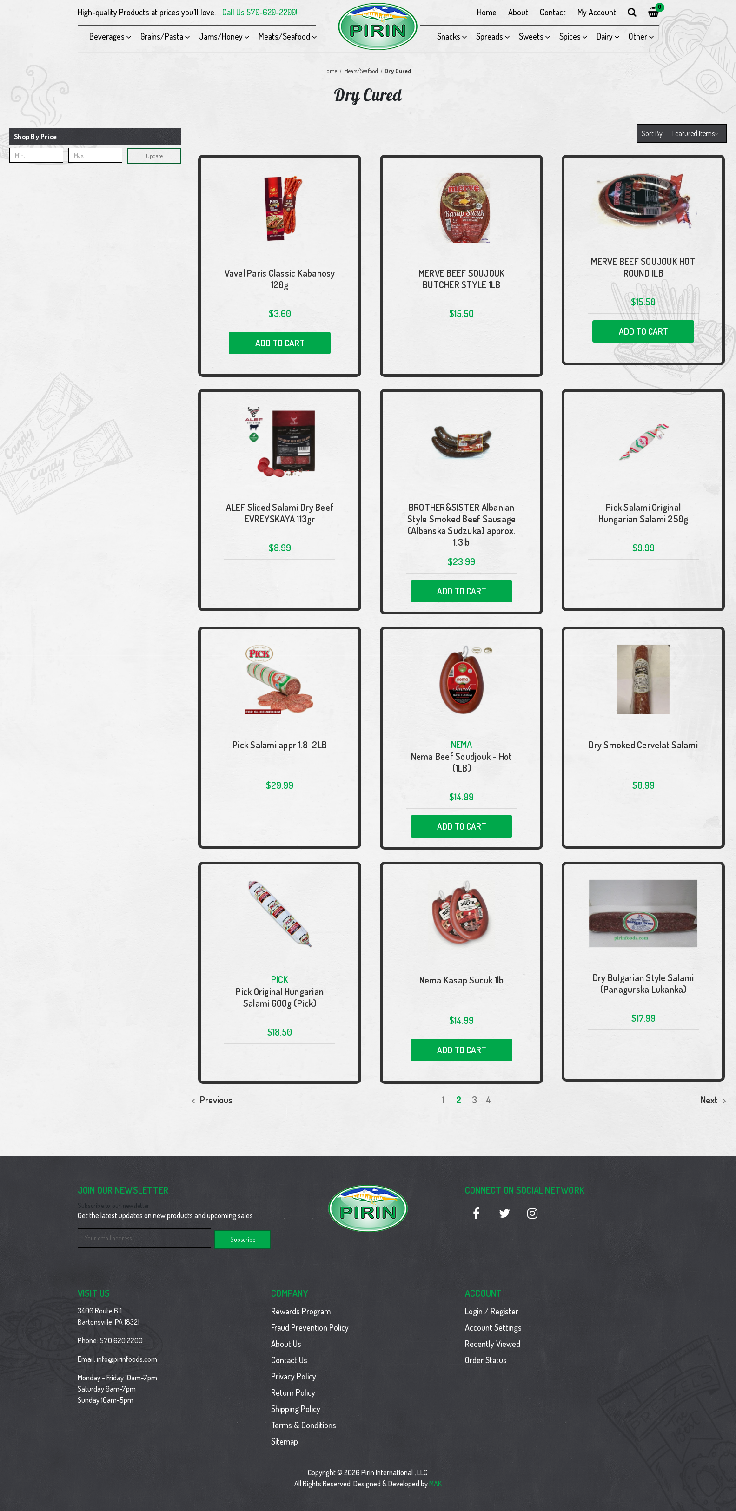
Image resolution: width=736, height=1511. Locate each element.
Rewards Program (301, 1310)
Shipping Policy (295, 1407)
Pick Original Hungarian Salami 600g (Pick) (280, 997)
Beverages (107, 36)
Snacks (448, 36)
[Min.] (36, 155)
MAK (435, 1482)
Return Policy (293, 1391)
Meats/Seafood (284, 36)
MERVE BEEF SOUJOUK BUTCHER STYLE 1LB (461, 278)
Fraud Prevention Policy (310, 1326)
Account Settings (493, 1326)
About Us (286, 1342)
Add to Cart (280, 343)
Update (154, 155)
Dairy (605, 36)
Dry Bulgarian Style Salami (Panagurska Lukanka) (643, 983)
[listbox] (697, 133)
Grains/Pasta (161, 36)
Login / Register (491, 1310)
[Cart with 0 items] (653, 12)
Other (638, 36)
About (518, 12)
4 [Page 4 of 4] (488, 1100)
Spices (570, 36)
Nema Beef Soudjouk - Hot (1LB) (461, 762)
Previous (211, 1100)
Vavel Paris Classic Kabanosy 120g (280, 278)
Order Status (486, 1358)
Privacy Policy (293, 1375)
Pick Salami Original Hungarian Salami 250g (643, 513)
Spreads (489, 36)
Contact (553, 12)
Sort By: (653, 133)
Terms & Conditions (303, 1424)
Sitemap (284, 1440)
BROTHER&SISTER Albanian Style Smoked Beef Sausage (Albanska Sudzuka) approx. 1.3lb (461, 524)
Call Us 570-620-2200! (259, 12)
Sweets (531, 36)
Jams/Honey (221, 36)
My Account (596, 12)
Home (487, 12)
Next (714, 1100)
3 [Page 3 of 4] (474, 1100)
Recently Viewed (492, 1342)
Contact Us (289, 1358)
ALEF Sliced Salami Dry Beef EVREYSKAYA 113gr (279, 513)
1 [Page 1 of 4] (443, 1100)
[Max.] (95, 155)
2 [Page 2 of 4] (458, 1100)
